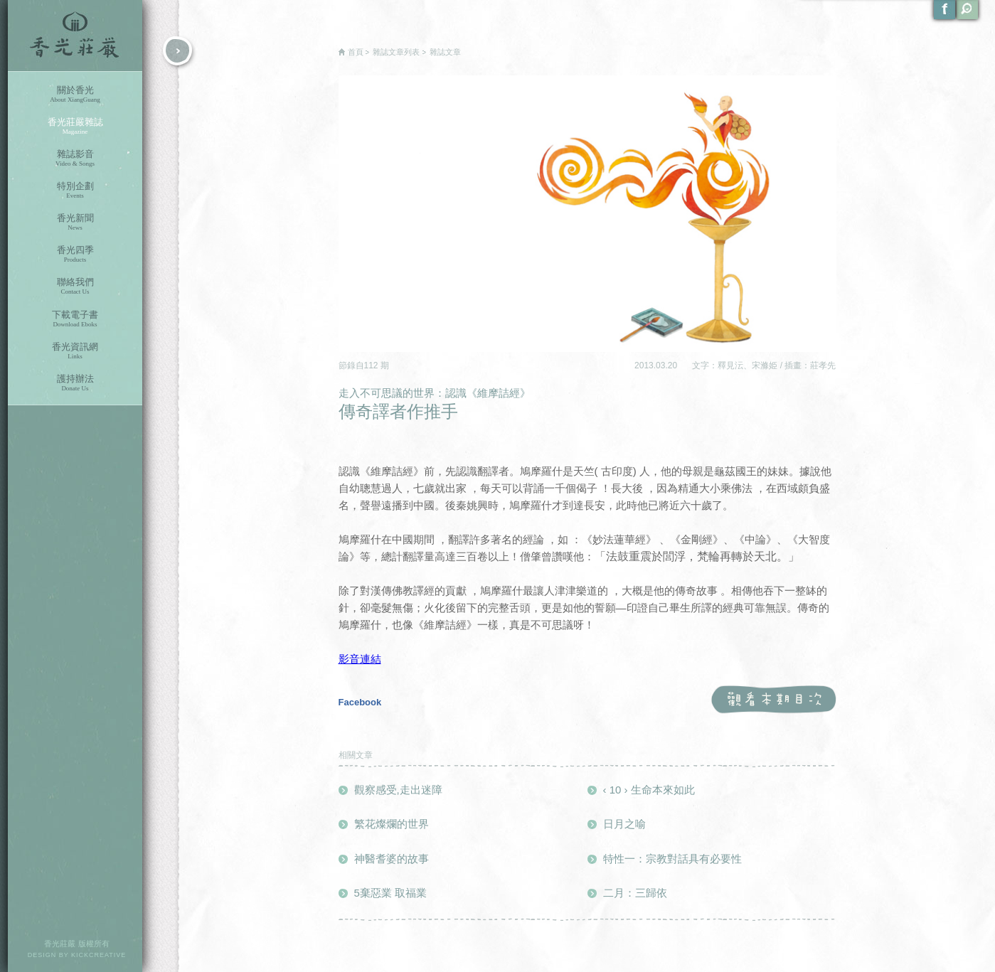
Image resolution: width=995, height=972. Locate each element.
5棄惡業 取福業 (390, 893)
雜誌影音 (75, 158)
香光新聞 (75, 222)
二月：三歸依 (635, 893)
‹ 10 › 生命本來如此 (649, 790)
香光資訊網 (75, 351)
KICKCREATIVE (98, 954)
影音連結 (360, 659)
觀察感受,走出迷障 (398, 790)
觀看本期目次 (773, 700)
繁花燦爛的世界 (391, 824)
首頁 (355, 52)
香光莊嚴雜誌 (75, 126)
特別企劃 (75, 190)
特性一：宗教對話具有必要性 (672, 859)
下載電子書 (75, 319)
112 (372, 365)
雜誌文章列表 (396, 52)
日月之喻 (624, 824)
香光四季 (75, 254)
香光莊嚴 (75, 35)
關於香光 (75, 94)
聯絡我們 (75, 286)
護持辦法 (75, 382)
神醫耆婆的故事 (391, 859)
